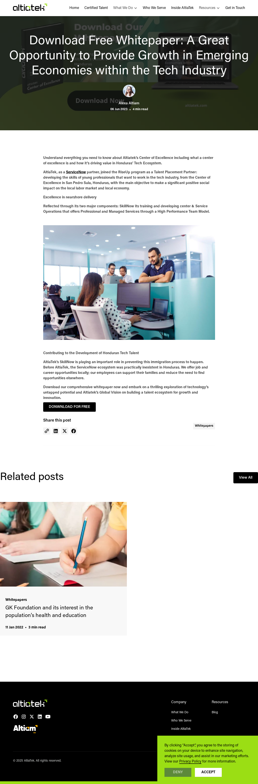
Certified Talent (96, 8)
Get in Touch (235, 8)
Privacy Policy (190, 761)
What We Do (179, 712)
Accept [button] (208, 772)
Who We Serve (154, 8)
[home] (30, 8)
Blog (215, 712)
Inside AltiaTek (182, 8)
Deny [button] (178, 772)
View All (245, 478)
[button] (125, 8)
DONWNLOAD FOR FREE (69, 407)
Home (74, 8)
